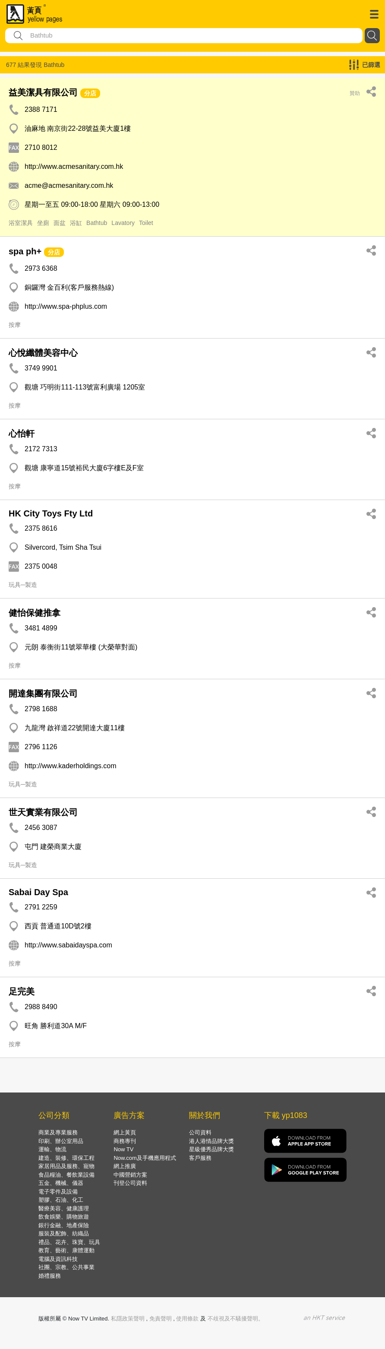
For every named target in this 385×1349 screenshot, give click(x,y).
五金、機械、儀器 (60, 1183)
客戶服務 (200, 1158)
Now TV (123, 1149)
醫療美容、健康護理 (63, 1208)
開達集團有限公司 (43, 693)
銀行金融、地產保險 (63, 1225)
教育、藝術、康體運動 (66, 1250)
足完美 (22, 991)
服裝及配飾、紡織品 (63, 1233)
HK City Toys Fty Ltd (51, 513)
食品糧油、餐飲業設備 (66, 1175)
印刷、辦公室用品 (60, 1141)
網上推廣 (125, 1166)
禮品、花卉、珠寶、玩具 (69, 1242)
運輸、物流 (52, 1149)
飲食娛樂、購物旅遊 (63, 1216)
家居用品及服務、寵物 (66, 1166)
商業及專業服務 (58, 1132)
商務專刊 (125, 1141)
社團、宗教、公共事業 (66, 1267)
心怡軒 (22, 433)
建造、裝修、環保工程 (66, 1158)
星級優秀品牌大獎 (211, 1149)
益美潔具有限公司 (43, 92)
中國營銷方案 (130, 1175)
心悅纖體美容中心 (43, 353)
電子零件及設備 (58, 1191)
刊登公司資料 (130, 1183)
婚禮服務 (49, 1276)
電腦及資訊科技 (58, 1259)
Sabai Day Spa (38, 892)
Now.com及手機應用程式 (145, 1158)
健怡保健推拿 (34, 613)
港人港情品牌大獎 (211, 1141)
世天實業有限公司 (43, 812)
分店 (90, 93)
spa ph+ (25, 251)
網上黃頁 (125, 1132)
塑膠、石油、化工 (60, 1200)
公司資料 (200, 1132)
